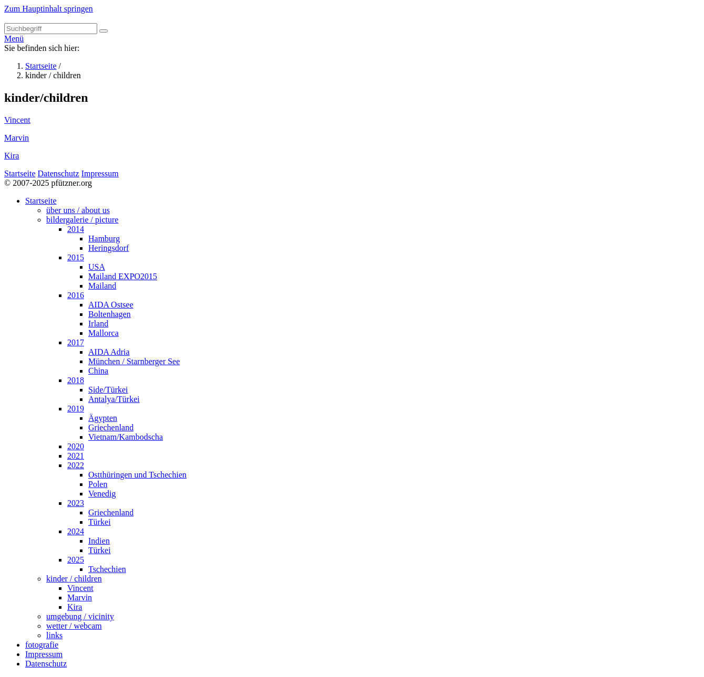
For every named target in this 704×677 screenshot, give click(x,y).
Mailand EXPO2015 (122, 276)
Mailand (102, 285)
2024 (75, 531)
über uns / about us (78, 210)
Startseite (41, 65)
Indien (99, 540)
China (98, 370)
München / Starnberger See (134, 361)
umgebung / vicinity (80, 616)
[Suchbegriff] (50, 28)
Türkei (99, 521)
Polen (97, 484)
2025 (75, 559)
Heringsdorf (108, 248)
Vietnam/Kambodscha (125, 436)
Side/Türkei (108, 389)
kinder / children (74, 578)
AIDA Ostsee (110, 304)
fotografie (41, 644)
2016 (75, 295)
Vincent (17, 119)
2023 (75, 503)
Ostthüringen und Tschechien (137, 474)
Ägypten (102, 418)
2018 (75, 380)
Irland (98, 323)
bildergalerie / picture (82, 219)
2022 (75, 465)
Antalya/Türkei (114, 399)
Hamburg (104, 238)
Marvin (16, 137)
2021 (75, 455)
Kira (11, 155)
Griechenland (110, 427)
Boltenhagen (109, 314)
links (54, 635)
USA (96, 266)
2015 (75, 257)
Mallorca (103, 333)
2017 (75, 342)
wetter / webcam (74, 625)
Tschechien (107, 569)
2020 (75, 446)
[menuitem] (362, 418)
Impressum (100, 173)
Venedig (102, 493)
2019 (75, 408)
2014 (75, 229)
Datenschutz (58, 173)
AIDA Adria (109, 351)
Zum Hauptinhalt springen (48, 8)
